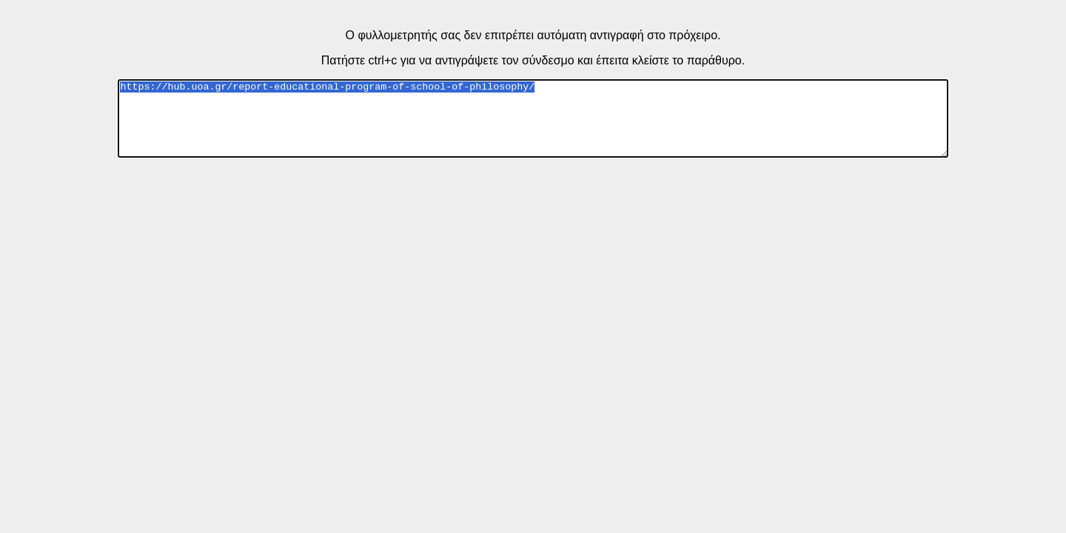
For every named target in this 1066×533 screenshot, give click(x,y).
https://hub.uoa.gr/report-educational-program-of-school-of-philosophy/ (533, 118)
